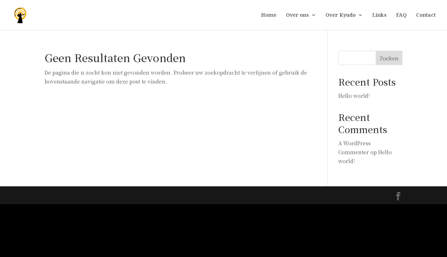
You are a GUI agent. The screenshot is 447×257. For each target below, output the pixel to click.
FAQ (401, 15)
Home (269, 15)
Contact (426, 15)
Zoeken (389, 58)
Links (379, 15)
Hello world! (354, 95)
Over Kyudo (340, 15)
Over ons (297, 15)
